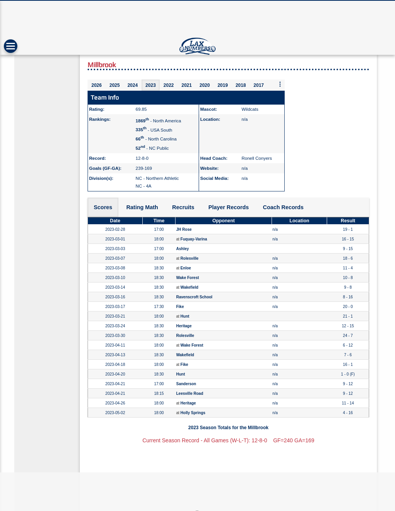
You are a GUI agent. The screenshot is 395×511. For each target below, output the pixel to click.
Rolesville (190, 258)
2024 (132, 85)
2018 (241, 85)
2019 (223, 85)
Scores (103, 207)
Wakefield (189, 287)
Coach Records (283, 207)
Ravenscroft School (194, 297)
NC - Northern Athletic (157, 178)
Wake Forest (187, 278)
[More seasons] (280, 85)
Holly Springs (193, 413)
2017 (258, 85)
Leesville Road (189, 393)
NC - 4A (144, 186)
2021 (187, 85)
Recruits (183, 207)
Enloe (186, 268)
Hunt (185, 316)
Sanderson (186, 384)
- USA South (154, 129)
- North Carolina (156, 139)
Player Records (228, 207)
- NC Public (152, 148)
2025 (115, 85)
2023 (150, 85)
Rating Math (142, 207)
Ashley (182, 249)
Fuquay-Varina (194, 239)
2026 (96, 85)
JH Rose (184, 229)
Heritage (184, 326)
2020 (204, 85)
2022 (169, 85)
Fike (180, 307)
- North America (158, 120)
